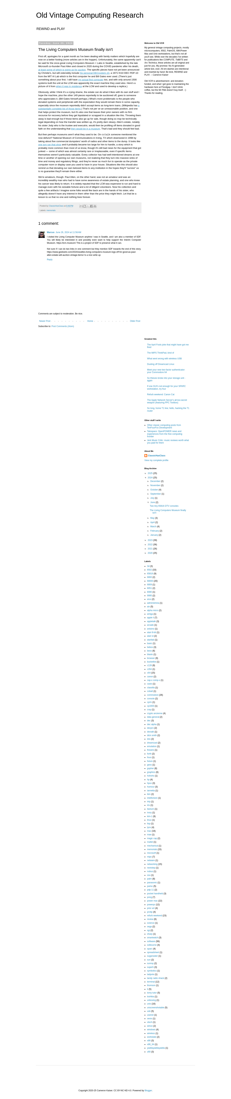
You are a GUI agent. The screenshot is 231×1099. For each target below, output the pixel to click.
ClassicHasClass (156, 455)
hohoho (150, 776)
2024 (150, 477)
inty (149, 801)
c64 (149, 673)
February (155, 531)
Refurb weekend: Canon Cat (160, 394)
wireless (151, 1033)
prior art (150, 908)
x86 (149, 1040)
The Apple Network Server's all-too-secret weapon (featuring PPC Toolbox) (167, 401)
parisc (150, 886)
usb (149, 1011)
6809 (149, 584)
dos (149, 739)
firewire (150, 750)
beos (149, 651)
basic (149, 643)
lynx (149, 827)
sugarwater (152, 956)
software (151, 941)
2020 (150, 553)
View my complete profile (156, 460)
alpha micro (152, 610)
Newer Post (44, 321)
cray (149, 709)
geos (149, 765)
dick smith (152, 735)
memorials (51, 210)
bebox (150, 647)
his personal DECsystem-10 (94, 73)
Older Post (135, 321)
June (153, 502)
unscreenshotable (155, 1007)
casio (149, 684)
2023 (150, 540)
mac (149, 831)
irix (148, 805)
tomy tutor (152, 992)
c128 (149, 665)
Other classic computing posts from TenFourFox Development (164, 426)
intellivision (152, 798)
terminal (151, 981)
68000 (150, 581)
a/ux (149, 599)
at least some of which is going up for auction (62, 69)
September (156, 494)
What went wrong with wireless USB (164, 358)
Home (90, 321)
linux (149, 820)
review (150, 919)
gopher (150, 768)
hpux (149, 783)
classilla (151, 687)
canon (150, 676)
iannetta (151, 790)
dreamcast (152, 743)
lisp (148, 823)
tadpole (150, 974)
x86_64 (150, 1044)
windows (151, 1029)
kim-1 (149, 816)
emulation (151, 746)
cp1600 (150, 706)
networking (152, 864)
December (155, 481)
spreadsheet (153, 952)
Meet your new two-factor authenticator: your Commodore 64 (166, 371)
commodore (152, 695)
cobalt (150, 691)
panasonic (152, 882)
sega (149, 926)
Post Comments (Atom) (62, 326)
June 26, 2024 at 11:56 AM (68, 232)
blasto (150, 654)
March (153, 526)
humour (150, 787)
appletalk (151, 621)
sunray (150, 963)
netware (151, 860)
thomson (151, 985)
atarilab (150, 640)
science (150, 923)
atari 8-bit (151, 632)
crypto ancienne (154, 713)
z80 (149, 1051)
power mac (152, 901)
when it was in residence (69, 86)
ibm (149, 794)
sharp (149, 934)
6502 (149, 570)
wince (150, 1026)
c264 (149, 669)
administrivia (153, 603)
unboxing (151, 1000)
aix (148, 606)
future (150, 761)
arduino (150, 629)
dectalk (150, 732)
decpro (150, 728)
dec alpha (151, 724)
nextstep (151, 868)
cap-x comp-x (153, 680)
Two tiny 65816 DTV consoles (164, 506)
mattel (150, 842)
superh (150, 967)
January (154, 535)
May (152, 518)
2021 (150, 548)
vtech (149, 1022)
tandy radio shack (155, 978)
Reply (50, 259)
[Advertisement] (166, 165)
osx (149, 875)
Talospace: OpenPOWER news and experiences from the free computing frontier (164, 434)
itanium (150, 809)
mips (149, 856)
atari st (150, 636)
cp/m (149, 702)
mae (149, 834)
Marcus (51, 232)
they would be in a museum (85, 128)
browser (151, 658)
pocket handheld (155, 893)
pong (149, 897)
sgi (148, 930)
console (150, 698)
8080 (149, 592)
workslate (151, 1037)
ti (147, 989)
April (152, 522)
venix (149, 1018)
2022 (150, 544)
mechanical (152, 845)
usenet (150, 1015)
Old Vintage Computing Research (89, 15)
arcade (150, 625)
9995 (149, 595)
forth (149, 754)
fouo (149, 757)
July (152, 498)
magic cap (152, 838)
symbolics (152, 970)
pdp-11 (150, 890)
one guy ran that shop (49, 144)
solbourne (152, 945)
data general (153, 717)
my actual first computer (90, 79)
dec (149, 720)
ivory (149, 812)
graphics (151, 772)
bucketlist (151, 662)
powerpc (151, 904)
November (155, 485)
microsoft (151, 853)
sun (149, 959)
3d (148, 566)
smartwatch (152, 937)
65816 (150, 573)
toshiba (150, 996)
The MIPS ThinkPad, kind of (160, 353)
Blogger (148, 1090)
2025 (150, 473)
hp (148, 779)
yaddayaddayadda (156, 1048)
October (154, 489)
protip (149, 912)
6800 (149, 577)
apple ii (150, 617)
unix (149, 1004)
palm (149, 879)
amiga (150, 614)
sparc (149, 948)
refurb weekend (154, 915)
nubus (150, 871)
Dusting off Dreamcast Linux (160, 364)
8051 (149, 588)
